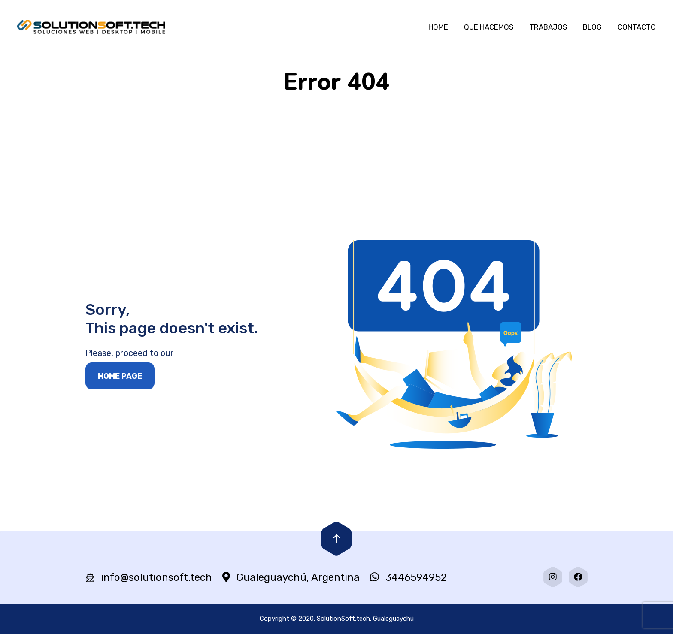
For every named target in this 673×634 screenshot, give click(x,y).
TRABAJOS (548, 27)
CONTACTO (637, 27)
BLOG (592, 27)
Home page (120, 376)
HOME (438, 27)
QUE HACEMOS (488, 27)
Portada (280, 135)
